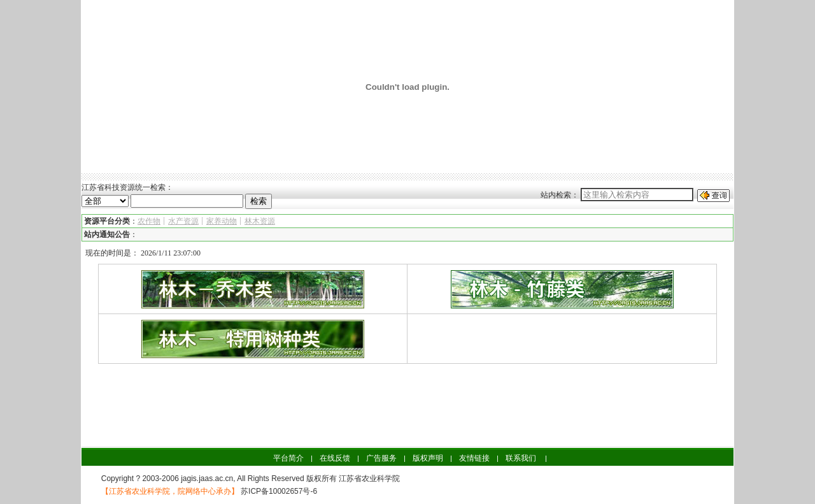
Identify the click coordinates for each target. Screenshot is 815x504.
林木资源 (259, 221)
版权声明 (428, 458)
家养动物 (221, 221)
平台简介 (288, 458)
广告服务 (381, 458)
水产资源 (183, 221)
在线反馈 (335, 458)
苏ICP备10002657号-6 (278, 491)
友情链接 (474, 458)
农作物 (149, 221)
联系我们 (521, 458)
